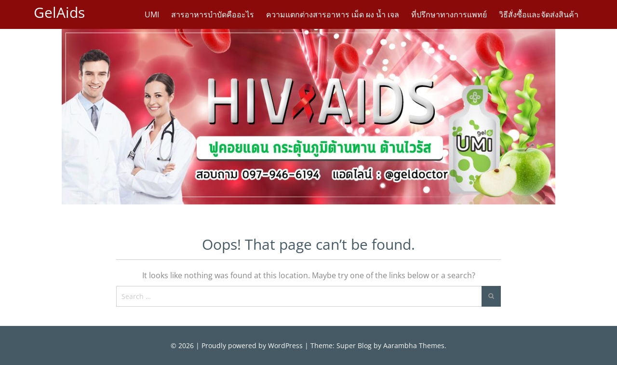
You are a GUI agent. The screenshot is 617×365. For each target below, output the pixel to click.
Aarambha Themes (413, 345)
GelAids (59, 12)
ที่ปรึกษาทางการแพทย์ (449, 14)
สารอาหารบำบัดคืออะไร (212, 14)
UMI (152, 14)
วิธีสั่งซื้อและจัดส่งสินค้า (538, 14)
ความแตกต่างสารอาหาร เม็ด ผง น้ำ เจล (332, 14)
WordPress (285, 345)
